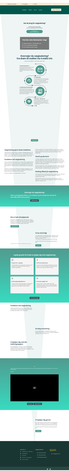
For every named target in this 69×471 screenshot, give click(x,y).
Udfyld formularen (34, 200)
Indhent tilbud (34, 140)
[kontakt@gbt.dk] (20, 453)
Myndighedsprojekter (42, 457)
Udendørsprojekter (42, 455)
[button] (53, 4)
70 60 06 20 (24, 455)
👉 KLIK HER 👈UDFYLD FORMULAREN (34, 31)
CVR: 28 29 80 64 (25, 459)
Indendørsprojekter (42, 452)
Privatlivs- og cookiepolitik (26, 457)
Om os (35, 10)
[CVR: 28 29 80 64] (20, 459)
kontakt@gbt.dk (25, 453)
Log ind (40, 10)
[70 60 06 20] (20, 455)
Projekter (24, 10)
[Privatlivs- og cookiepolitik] (20, 457)
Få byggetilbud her (56, 453)
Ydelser (30, 10)
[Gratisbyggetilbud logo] (11, 451)
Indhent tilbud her (15, 226)
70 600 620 (55, 423)
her (39, 180)
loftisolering (24, 173)
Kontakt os (38, 245)
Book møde (30, 403)
